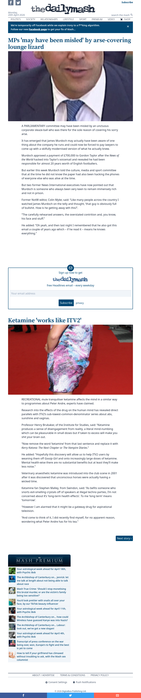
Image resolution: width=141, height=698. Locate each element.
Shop (125, 19)
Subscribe (66, 303)
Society (30, 19)
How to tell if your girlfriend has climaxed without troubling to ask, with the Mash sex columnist (41, 656)
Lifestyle (68, 19)
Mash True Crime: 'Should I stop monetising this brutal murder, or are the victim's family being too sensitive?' (41, 592)
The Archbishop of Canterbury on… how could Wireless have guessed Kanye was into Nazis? (42, 618)
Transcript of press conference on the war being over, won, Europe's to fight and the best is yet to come (43, 645)
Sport (82, 19)
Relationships (49, 19)
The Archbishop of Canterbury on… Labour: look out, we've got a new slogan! (41, 626)
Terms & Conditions (72, 675)
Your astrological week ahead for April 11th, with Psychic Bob (41, 610)
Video (111, 19)
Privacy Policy (100, 675)
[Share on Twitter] (70, 695)
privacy (80, 303)
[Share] (117, 695)
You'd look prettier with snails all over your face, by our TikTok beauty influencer (41, 602)
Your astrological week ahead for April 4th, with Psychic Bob (41, 635)
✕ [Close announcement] (128, 26)
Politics (16, 19)
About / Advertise (43, 675)
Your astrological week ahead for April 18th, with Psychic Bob (41, 570)
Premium (97, 19)
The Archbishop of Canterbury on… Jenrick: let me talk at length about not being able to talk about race (43, 581)
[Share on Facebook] (23, 695)
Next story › (124, 538)
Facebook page (38, 29)
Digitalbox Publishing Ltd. (74, 691)
